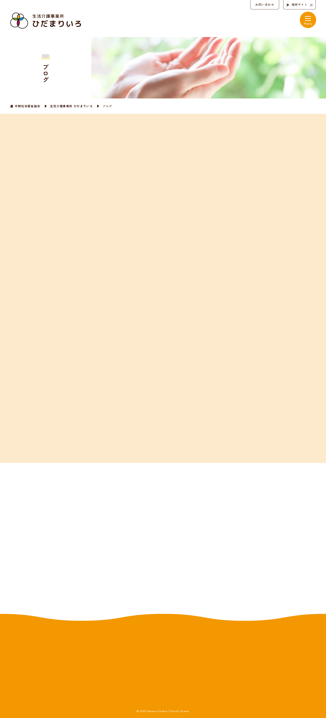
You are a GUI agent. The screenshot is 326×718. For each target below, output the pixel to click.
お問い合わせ (264, 4)
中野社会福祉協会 (27, 106)
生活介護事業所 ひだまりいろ (71, 106)
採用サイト (299, 4)
